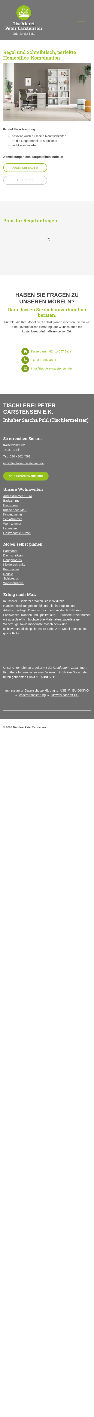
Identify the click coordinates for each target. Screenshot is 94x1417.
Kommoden (11, 569)
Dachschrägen (13, 555)
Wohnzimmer (12, 523)
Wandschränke (13, 583)
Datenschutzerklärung (40, 690)
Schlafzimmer (12, 519)
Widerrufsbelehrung (32, 695)
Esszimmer (10, 505)
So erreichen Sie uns (26, 476)
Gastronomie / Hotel (17, 533)
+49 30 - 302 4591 (43, 360)
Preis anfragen (25, 167)
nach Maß (19, 510)
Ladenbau (10, 528)
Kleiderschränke (14, 564)
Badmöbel (10, 551)
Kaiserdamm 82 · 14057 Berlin (52, 351)
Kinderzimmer (12, 514)
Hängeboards (12, 560)
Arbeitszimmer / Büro (17, 496)
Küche (7, 510)
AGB (63, 690)
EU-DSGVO (80, 690)
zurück (27, 180)
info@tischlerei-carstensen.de (51, 368)
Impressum (12, 690)
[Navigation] (81, 20)
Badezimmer (12, 500)
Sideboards (11, 578)
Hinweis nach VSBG (65, 695)
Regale (8, 574)
